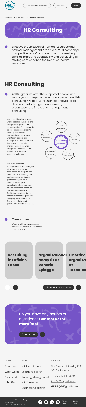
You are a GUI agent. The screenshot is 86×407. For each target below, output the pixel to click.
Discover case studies (58, 287)
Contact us (28, 334)
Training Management (35, 377)
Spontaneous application (37, 5)
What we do (21, 17)
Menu (76, 5)
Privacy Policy (64, 402)
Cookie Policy (75, 402)
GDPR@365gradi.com (64, 386)
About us (10, 366)
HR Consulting (30, 382)
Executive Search (32, 371)
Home (9, 17)
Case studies (12, 377)
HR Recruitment (31, 366)
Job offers (60, 5)
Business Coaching (33, 388)
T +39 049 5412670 (63, 375)
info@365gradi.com (63, 381)
